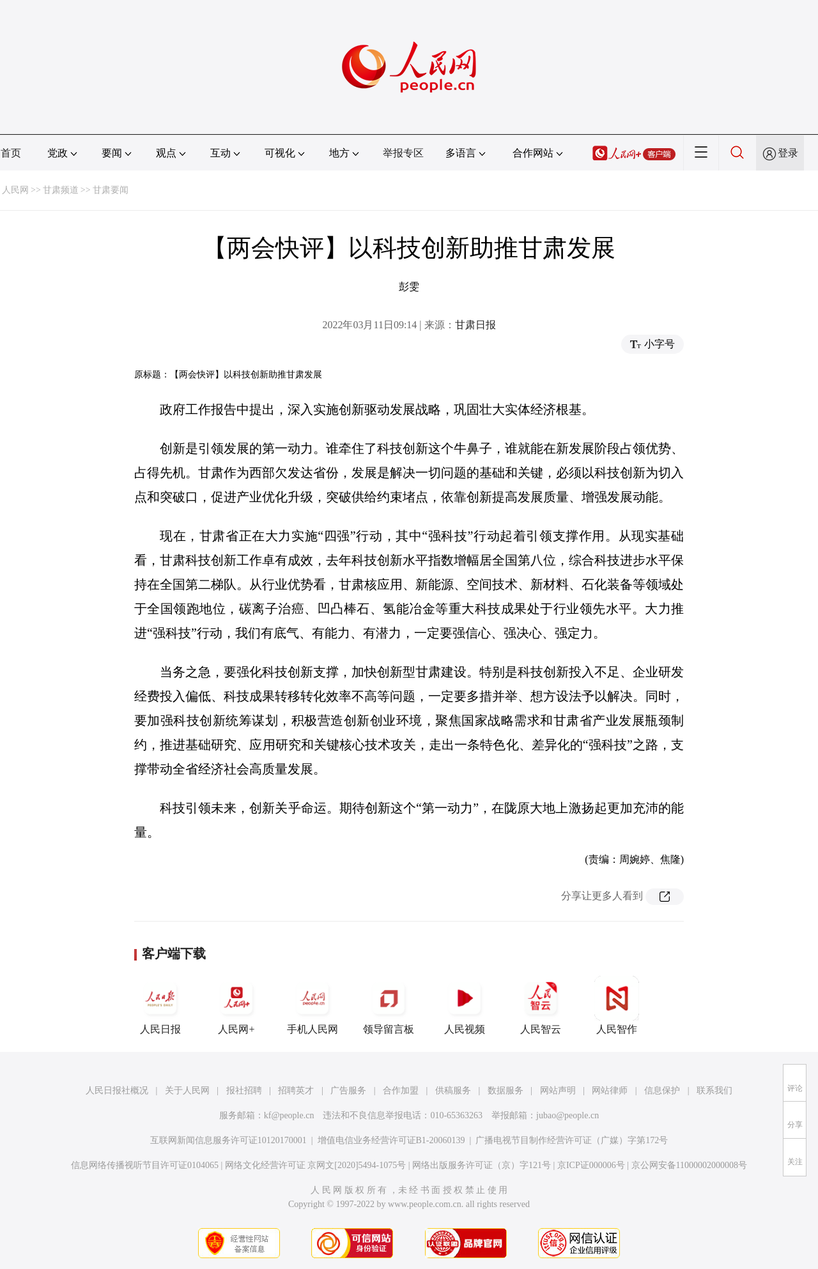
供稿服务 (453, 1090)
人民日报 (160, 1005)
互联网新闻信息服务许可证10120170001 (228, 1140)
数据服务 (505, 1090)
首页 (11, 153)
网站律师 (610, 1090)
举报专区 (403, 153)
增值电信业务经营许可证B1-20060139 (391, 1140)
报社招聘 (244, 1090)
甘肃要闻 (110, 190)
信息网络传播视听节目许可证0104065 (145, 1165)
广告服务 (348, 1090)
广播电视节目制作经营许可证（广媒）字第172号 (571, 1140)
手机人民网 (312, 1005)
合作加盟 (401, 1090)
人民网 (15, 190)
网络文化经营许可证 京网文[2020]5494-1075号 (315, 1165)
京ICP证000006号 (591, 1165)
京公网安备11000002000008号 (689, 1165)
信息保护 (662, 1090)
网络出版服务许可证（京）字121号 (481, 1165)
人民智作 (616, 1005)
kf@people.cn (289, 1115)
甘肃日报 (475, 324)
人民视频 (464, 1005)
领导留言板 (388, 1005)
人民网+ (236, 1005)
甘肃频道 (61, 190)
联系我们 (714, 1090)
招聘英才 (296, 1090)
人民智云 (540, 1005)
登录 (788, 153)
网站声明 (558, 1090)
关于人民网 (187, 1090)
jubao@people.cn (567, 1115)
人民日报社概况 (117, 1090)
